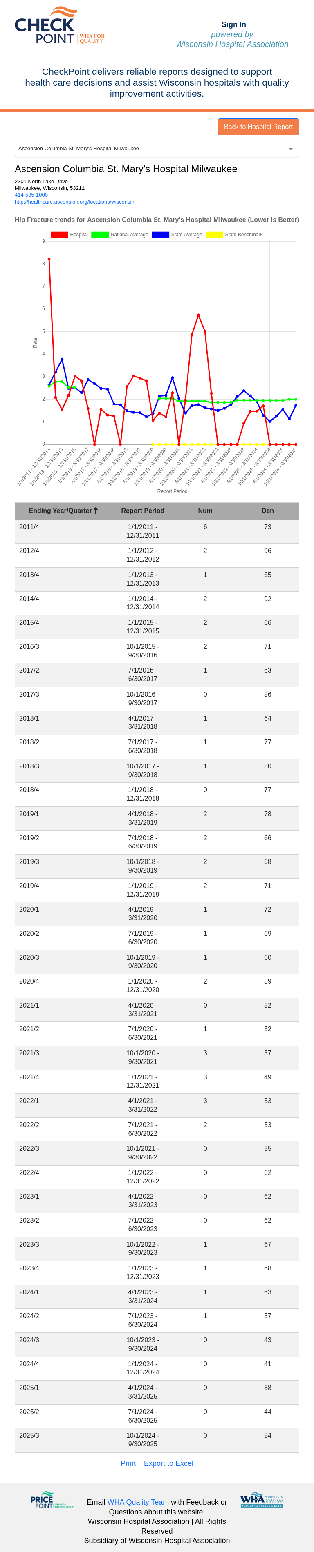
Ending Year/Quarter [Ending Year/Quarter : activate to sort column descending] (63, 510)
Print (128, 1463)
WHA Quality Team (138, 1502)
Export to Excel (168, 1463)
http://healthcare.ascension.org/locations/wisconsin (75, 202)
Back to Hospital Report (258, 126)
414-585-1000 (31, 195)
